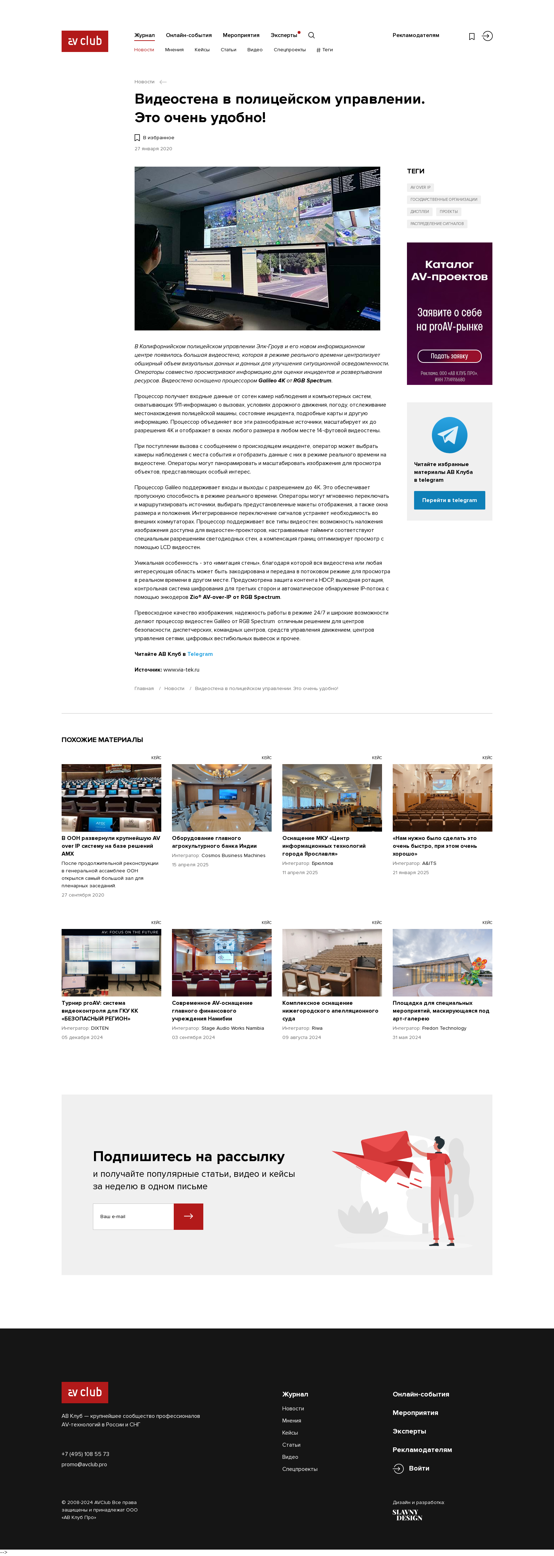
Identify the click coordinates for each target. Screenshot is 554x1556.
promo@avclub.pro (84, 1464)
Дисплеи (420, 211)
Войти (419, 1468)
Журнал (144, 35)
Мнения (174, 50)
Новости (144, 50)
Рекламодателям (416, 35)
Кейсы (202, 50)
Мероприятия (241, 35)
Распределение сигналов (437, 223)
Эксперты (284, 35)
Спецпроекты (290, 50)
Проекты (449, 211)
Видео (255, 50)
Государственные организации (444, 199)
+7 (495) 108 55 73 (85, 1454)
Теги (325, 50)
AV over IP (420, 187)
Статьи (228, 50)
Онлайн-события (189, 35)
